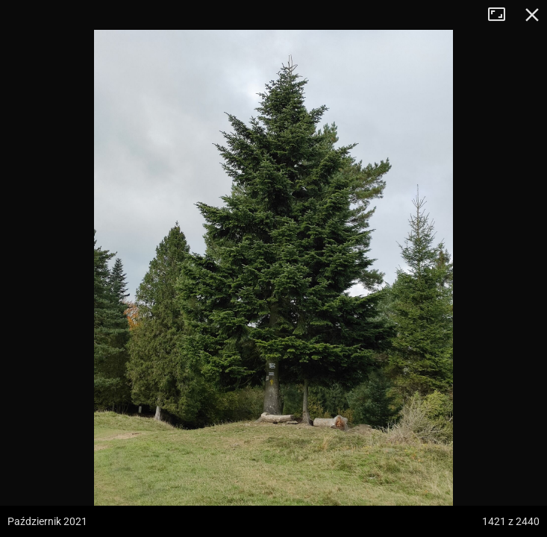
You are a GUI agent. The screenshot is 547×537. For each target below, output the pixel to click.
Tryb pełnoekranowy (502, 15)
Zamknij (532, 15)
